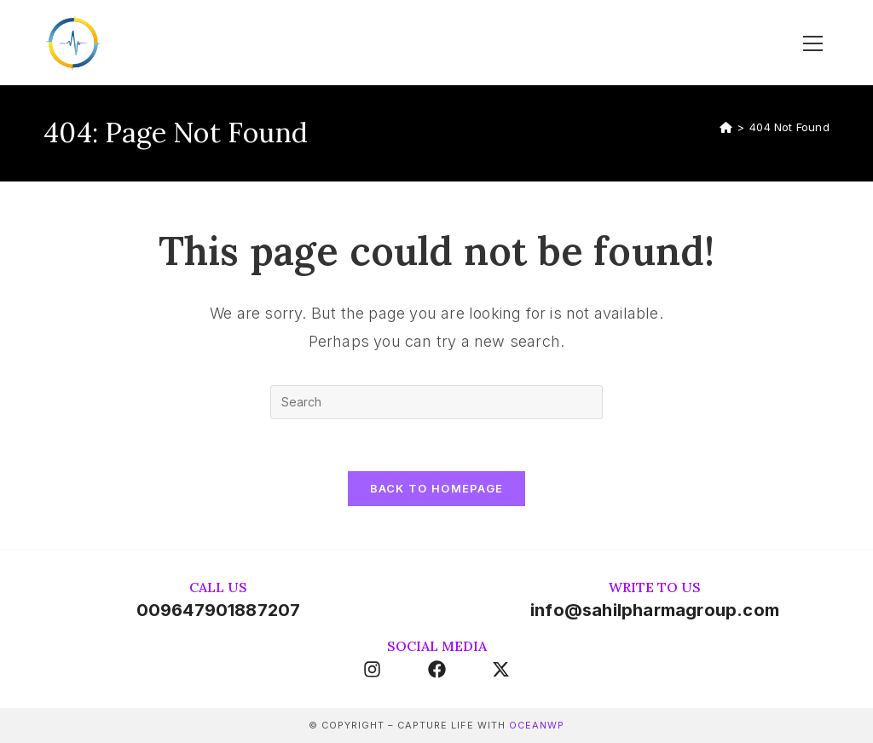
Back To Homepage (437, 488)
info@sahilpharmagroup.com (654, 610)
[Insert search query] (436, 402)
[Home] (726, 127)
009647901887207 (218, 610)
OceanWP (536, 725)
